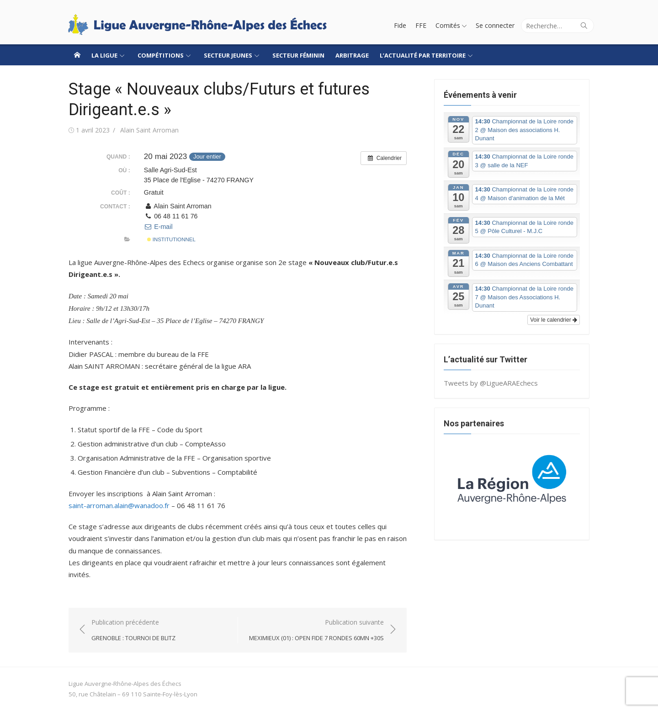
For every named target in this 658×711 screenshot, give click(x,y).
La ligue (104, 55)
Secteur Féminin (298, 55)
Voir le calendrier (553, 320)
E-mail (158, 226)
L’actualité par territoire (423, 55)
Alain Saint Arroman (149, 130)
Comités (447, 25)
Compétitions (161, 55)
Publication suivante (316, 630)
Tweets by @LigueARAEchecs (491, 382)
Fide (400, 25)
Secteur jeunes (228, 55)
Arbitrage (352, 55)
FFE (420, 25)
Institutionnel (171, 239)
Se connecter (495, 25)
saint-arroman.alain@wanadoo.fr (119, 505)
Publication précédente (133, 630)
